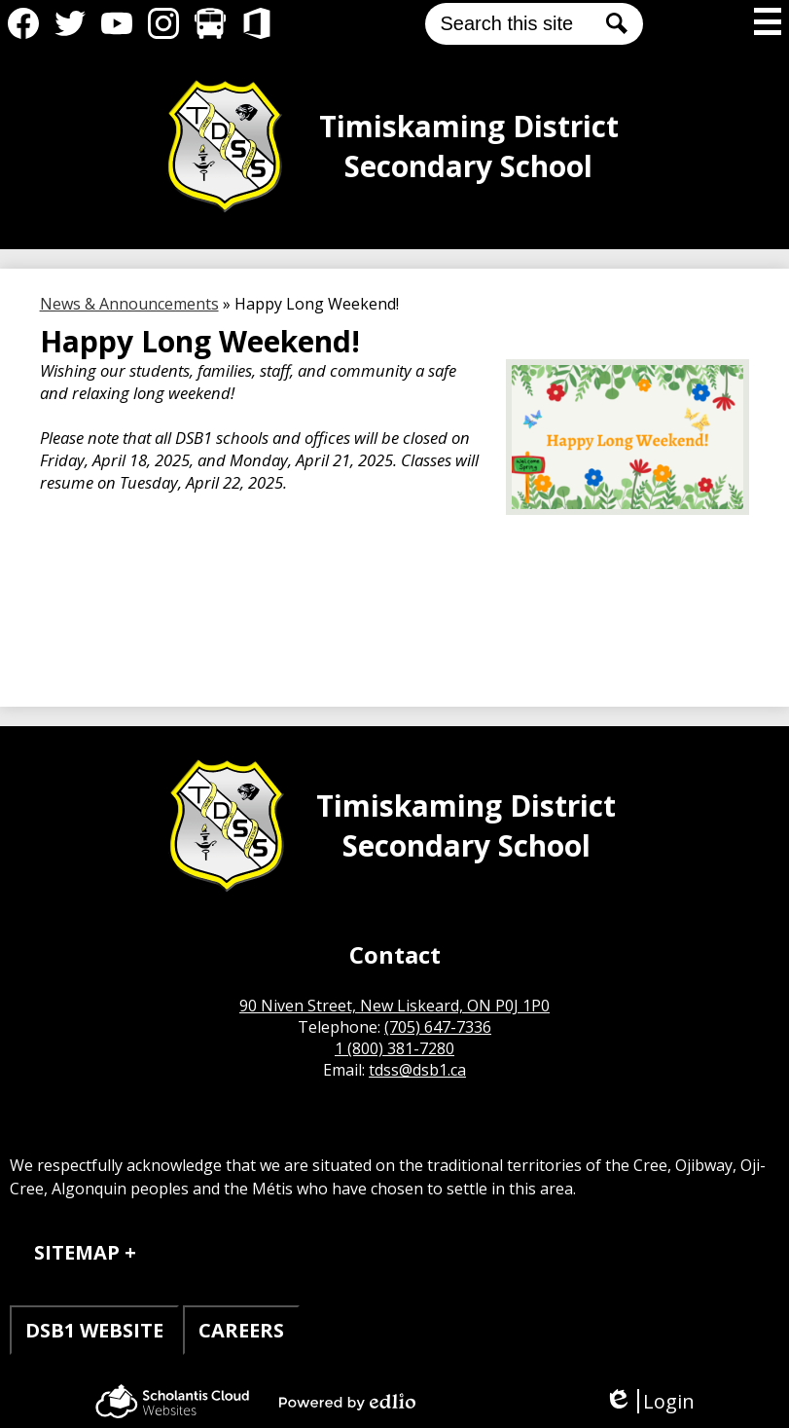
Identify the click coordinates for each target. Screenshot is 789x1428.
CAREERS (241, 1330)
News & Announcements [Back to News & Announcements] (129, 303)
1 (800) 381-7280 (394, 1048)
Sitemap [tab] (77, 1252)
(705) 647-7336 (437, 1027)
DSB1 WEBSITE (94, 1330)
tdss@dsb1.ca (417, 1069)
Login (649, 1401)
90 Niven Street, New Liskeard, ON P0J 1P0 (394, 1005)
